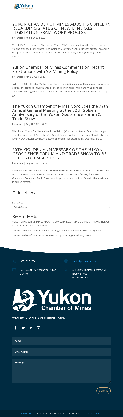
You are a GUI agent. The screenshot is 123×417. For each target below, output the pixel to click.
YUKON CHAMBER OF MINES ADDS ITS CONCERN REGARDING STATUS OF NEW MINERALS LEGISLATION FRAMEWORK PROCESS (61, 28)
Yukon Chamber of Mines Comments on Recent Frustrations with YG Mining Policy (58, 69)
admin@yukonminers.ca (84, 261)
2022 (44, 163)
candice (19, 37)
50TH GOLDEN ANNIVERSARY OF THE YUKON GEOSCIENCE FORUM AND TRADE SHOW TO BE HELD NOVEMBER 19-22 (59, 154)
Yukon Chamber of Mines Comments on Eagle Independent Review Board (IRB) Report (57, 230)
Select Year (18, 202)
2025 (43, 37)
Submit (103, 390)
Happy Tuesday (94, 413)
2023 (44, 124)
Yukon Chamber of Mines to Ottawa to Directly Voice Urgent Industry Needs (51, 235)
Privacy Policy (28, 413)
